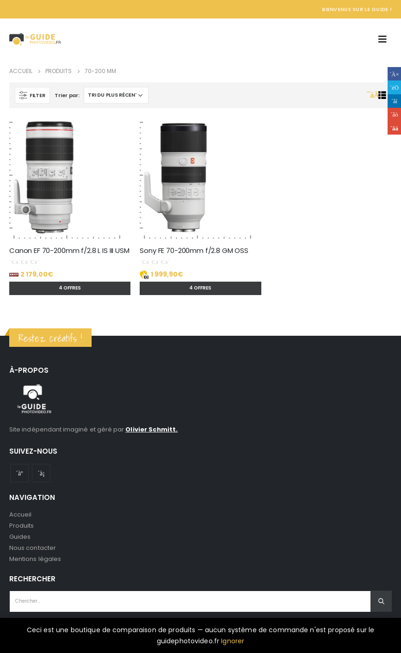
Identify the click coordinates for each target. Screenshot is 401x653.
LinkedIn (394, 101)
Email (394, 128)
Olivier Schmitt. (151, 429)
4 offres (70, 287)
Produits (21, 525)
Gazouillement (394, 87)
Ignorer (232, 641)
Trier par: (67, 95)
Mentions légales (35, 558)
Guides (20, 536)
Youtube (19, 473)
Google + (394, 114)
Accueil (20, 514)
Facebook (394, 73)
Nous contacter (32, 547)
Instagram (41, 473)
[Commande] (116, 95)
